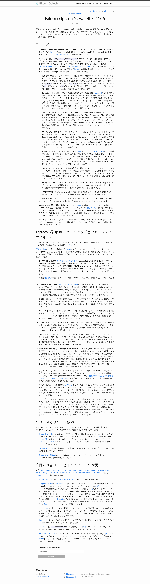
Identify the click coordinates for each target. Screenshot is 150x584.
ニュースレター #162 (47, 441)
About (78, 3)
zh (105, 11)
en (91, 11)
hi (102, 11)
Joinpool (98, 93)
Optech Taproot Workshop (68, 284)
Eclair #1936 (43, 520)
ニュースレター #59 (96, 151)
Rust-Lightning (78, 470)
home (69, 14)
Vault (80, 151)
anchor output (60, 499)
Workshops (104, 3)
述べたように (61, 261)
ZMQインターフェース (66, 479)
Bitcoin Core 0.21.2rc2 (47, 455)
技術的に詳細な (62, 55)
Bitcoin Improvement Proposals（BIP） (86, 472)
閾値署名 (47, 277)
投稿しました (90, 207)
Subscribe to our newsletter (49, 547)
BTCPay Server (64, 472)
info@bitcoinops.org (43, 576)
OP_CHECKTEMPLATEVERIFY (79, 66)
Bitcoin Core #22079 (46, 479)
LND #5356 (43, 526)
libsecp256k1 (90, 470)
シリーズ (69, 245)
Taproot (106, 533)
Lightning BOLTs (41, 475)
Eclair (64, 470)
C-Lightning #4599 (46, 483)
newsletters (77, 14)
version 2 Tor (44, 439)
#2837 (41, 538)
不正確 (90, 488)
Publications (87, 3)
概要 (50, 52)
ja (94, 11)
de (108, 11)
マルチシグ (73, 261)
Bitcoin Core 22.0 (45, 434)
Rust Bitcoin (53, 472)
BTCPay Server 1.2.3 (46, 448)
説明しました (100, 486)
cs (100, 11)
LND (69, 470)
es (97, 11)
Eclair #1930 (43, 508)
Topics (95, 3)
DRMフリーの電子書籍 (59, 378)
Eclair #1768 (48, 504)
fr (111, 11)
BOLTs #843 (60, 483)
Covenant (77, 69)
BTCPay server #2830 (47, 533)
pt (113, 11)
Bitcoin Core (45, 470)
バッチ (85, 526)
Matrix (112, 3)
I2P (98, 436)
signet (79, 205)
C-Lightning (56, 470)
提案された (68, 385)
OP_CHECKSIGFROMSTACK (49, 66)
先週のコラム (41, 249)
